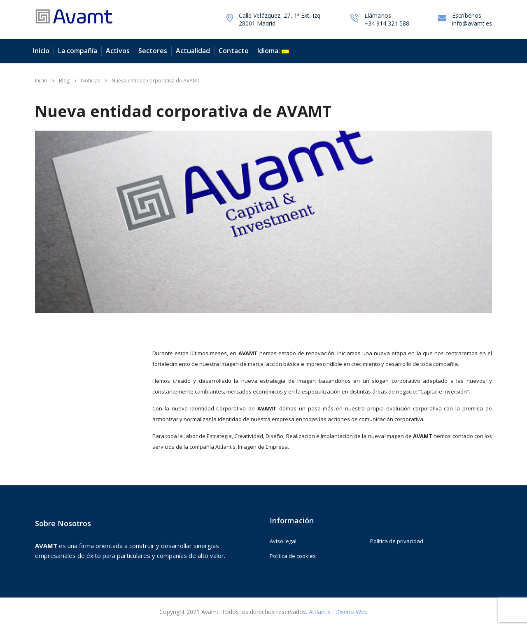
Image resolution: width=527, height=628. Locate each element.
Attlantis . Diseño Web (338, 612)
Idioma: (273, 50)
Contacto (234, 50)
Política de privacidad (396, 541)
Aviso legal (283, 541)
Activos (118, 50)
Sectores (152, 50)
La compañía (77, 50)
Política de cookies (293, 556)
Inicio (41, 50)
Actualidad (193, 50)
